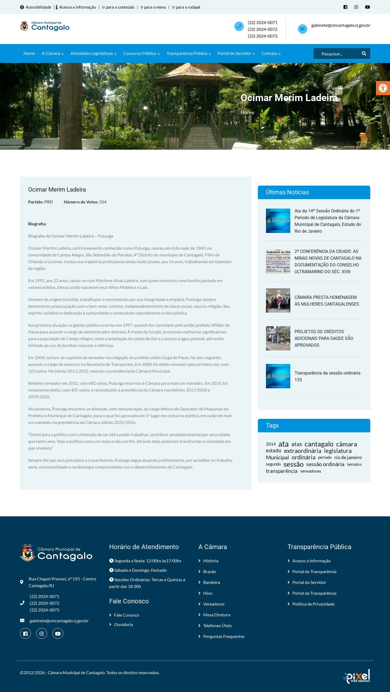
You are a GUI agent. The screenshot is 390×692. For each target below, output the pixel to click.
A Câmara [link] (53, 52)
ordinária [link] (303, 457)
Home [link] (29, 52)
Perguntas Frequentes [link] (221, 635)
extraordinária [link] (302, 450)
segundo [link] (273, 463)
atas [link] (296, 443)
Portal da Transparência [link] (312, 571)
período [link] (325, 456)
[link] (383, 88)
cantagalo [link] (319, 443)
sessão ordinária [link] (325, 463)
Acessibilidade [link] (37, 6)
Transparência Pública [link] (188, 52)
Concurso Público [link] (141, 52)
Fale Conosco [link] (124, 614)
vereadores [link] (310, 470)
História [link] (208, 560)
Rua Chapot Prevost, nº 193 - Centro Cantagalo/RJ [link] (58, 582)
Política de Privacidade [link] (311, 603)
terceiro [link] (354, 463)
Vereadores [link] (211, 603)
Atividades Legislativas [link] (93, 52)
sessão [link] (294, 463)
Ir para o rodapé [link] (193, 6)
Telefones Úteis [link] (215, 625)
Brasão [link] (207, 571)
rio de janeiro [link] (348, 457)
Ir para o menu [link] (159, 6)
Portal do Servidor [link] (236, 52)
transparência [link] (282, 470)
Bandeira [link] (209, 581)
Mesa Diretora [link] (214, 614)
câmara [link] (346, 443)
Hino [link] (205, 592)
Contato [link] (271, 52)
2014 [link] (271, 443)
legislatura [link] (338, 450)
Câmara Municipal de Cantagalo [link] (77, 672)
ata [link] (283, 443)
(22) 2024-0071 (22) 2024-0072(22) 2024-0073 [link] (262, 28)
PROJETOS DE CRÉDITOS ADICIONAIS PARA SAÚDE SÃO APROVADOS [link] (324, 338)
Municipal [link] (277, 457)
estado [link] (273, 450)
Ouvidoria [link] (121, 624)
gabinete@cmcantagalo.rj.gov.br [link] (340, 24)
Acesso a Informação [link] (79, 6)
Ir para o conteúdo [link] (122, 6)
